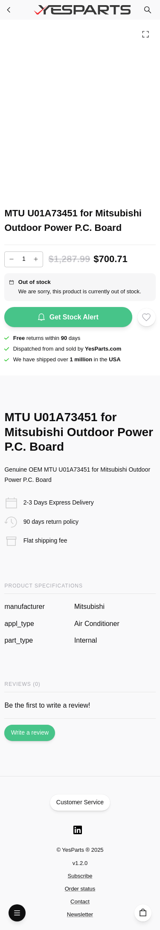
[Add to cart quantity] (23, 259)
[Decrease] (11, 259)
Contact (80, 901)
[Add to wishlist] (146, 317)
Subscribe (80, 876)
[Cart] (142, 912)
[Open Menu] (17, 912)
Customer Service (80, 802)
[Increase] (35, 259)
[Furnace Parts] (9, 10)
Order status (80, 889)
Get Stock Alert (68, 317)
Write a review (29, 733)
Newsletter (80, 914)
